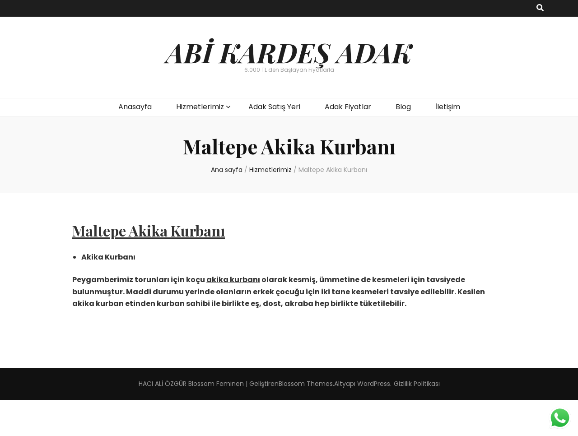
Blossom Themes (306, 383)
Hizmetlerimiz (200, 107)
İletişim (447, 107)
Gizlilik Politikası (417, 383)
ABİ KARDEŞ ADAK (289, 52)
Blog (403, 107)
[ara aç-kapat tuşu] (540, 8)
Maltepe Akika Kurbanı (148, 230)
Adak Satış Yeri (274, 107)
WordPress (373, 383)
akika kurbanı (233, 279)
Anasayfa (135, 107)
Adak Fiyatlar (348, 107)
